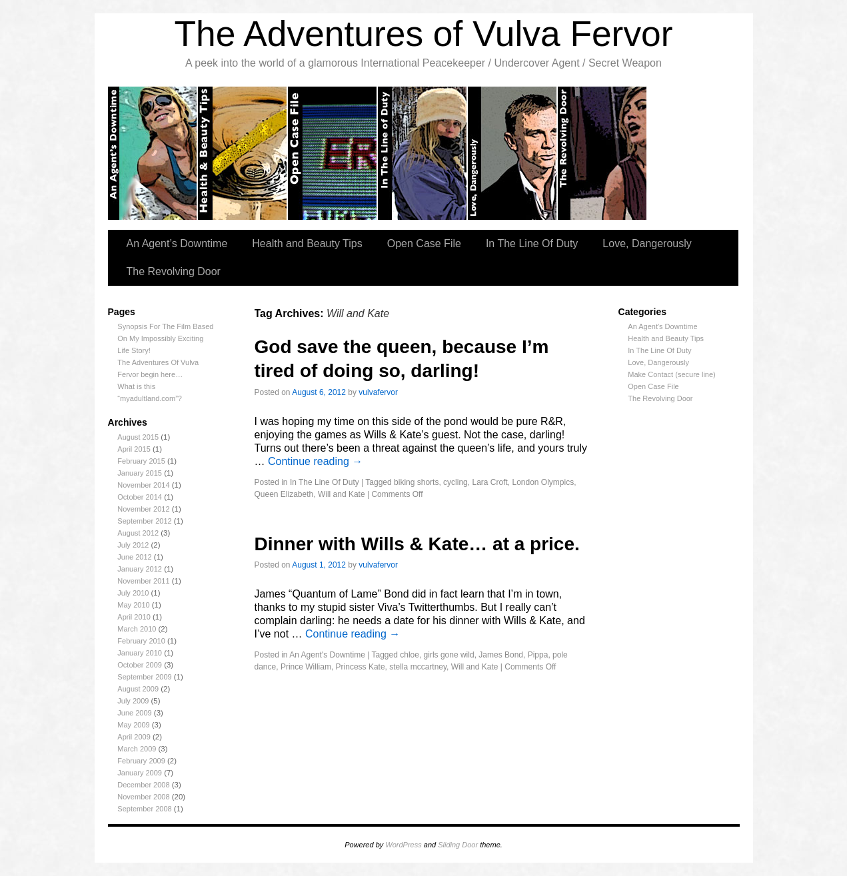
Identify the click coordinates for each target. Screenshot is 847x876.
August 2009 (138, 689)
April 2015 (134, 449)
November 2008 (143, 797)
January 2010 (139, 653)
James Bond (500, 654)
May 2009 (133, 725)
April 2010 (134, 617)
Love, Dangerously (513, 153)
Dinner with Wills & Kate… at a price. (417, 544)
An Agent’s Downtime (153, 153)
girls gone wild (449, 654)
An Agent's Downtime (662, 326)
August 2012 (138, 533)
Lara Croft (489, 482)
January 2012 (139, 569)
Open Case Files (333, 153)
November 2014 (143, 485)
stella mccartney (417, 666)
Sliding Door (458, 845)
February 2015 (141, 461)
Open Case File (424, 243)
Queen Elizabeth (284, 494)
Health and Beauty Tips (307, 243)
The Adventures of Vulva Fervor (424, 33)
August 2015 (138, 437)
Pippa (538, 654)
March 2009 (136, 749)
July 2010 (133, 593)
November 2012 (143, 509)
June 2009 (134, 713)
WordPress (403, 845)
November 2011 (143, 581)
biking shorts (416, 482)
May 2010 (133, 605)
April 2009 (134, 737)
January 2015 (139, 473)
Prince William (306, 666)
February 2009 (141, 761)
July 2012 (133, 545)
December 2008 (143, 785)
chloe (409, 654)
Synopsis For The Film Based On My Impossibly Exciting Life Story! (165, 338)
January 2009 (139, 773)
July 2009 (133, 701)
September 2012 (144, 521)
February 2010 (141, 641)
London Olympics (543, 482)
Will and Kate (341, 494)
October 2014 (139, 497)
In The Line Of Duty (532, 243)
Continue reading (315, 461)
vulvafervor (378, 392)
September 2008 (144, 809)
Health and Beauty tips (243, 153)
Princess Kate (360, 666)
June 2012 (134, 557)
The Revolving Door (603, 153)
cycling (455, 482)
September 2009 (144, 677)
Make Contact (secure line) (671, 374)
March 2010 (136, 629)
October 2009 (139, 665)
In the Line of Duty (423, 153)
